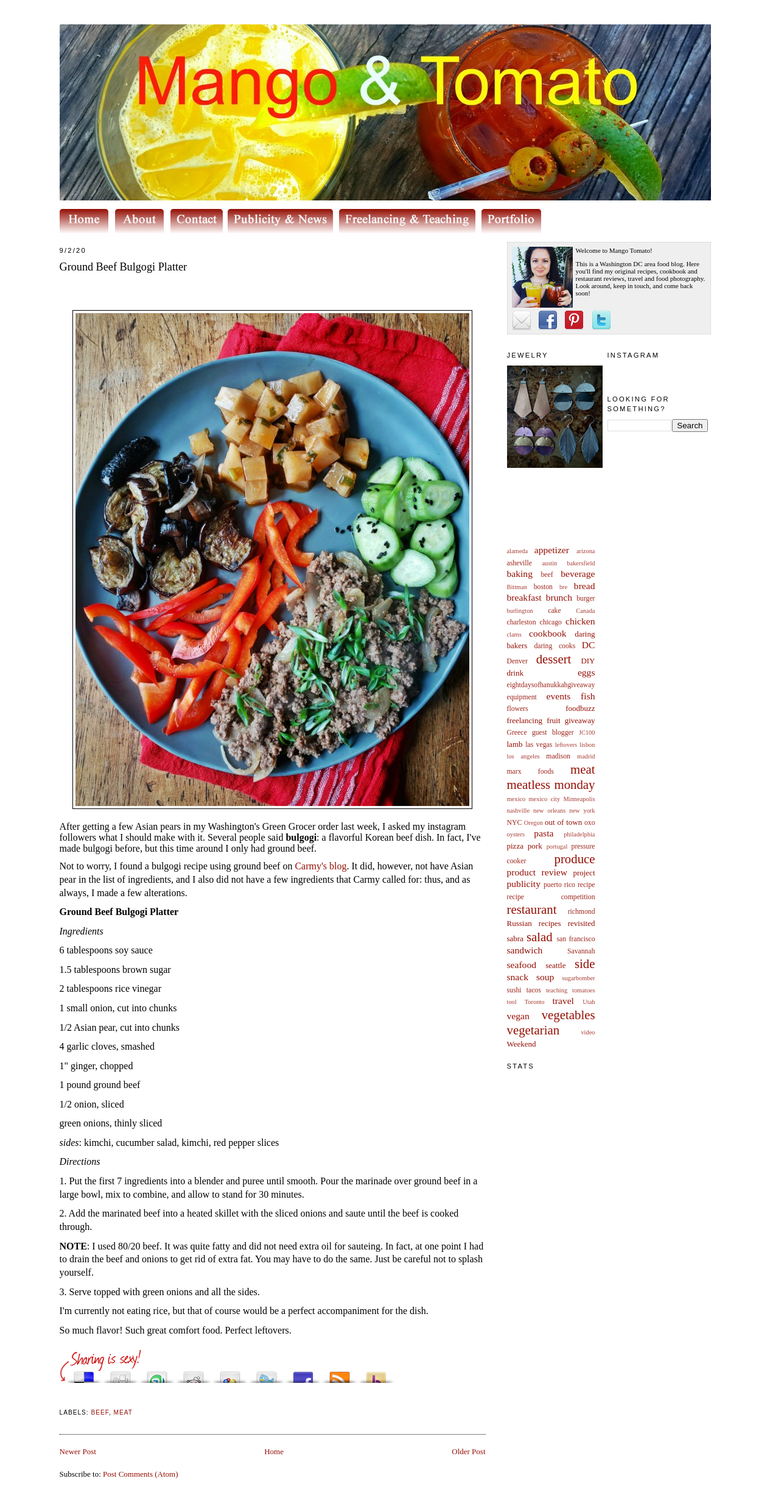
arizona (585, 551)
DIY (588, 660)
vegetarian (533, 1030)
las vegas (538, 745)
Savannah (581, 951)
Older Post (468, 1451)
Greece (517, 733)
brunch (559, 597)
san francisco (576, 939)
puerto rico (559, 885)
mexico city (545, 799)
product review (537, 872)
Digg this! (120, 1374)
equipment (522, 697)
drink (515, 672)
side (585, 963)
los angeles (523, 756)
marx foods (530, 772)
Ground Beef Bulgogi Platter (123, 267)
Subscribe (339, 1374)
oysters (516, 834)
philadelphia (579, 834)
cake (554, 611)
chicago (551, 622)
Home (274, 1451)
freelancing (524, 720)
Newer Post (78, 1451)
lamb (515, 744)
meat (582, 769)
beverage (578, 573)
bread (584, 586)
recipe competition (551, 897)
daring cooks (554, 646)
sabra (515, 938)
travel (563, 1000)
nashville (518, 810)
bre (563, 587)
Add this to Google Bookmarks (230, 1374)
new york (582, 810)
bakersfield (581, 563)
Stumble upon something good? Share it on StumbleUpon (157, 1374)
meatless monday (551, 784)
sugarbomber (578, 978)
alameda (517, 551)
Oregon (533, 822)
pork (535, 845)
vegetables (568, 1015)
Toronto (535, 1001)
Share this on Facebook (303, 1374)
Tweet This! (266, 1374)
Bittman (517, 587)
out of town (563, 822)
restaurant (532, 909)
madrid (586, 756)
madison (558, 756)
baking (520, 573)
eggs (586, 672)
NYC (514, 823)
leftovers (566, 744)
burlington (520, 610)
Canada (585, 610)
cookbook (548, 633)
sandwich (525, 950)
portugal (557, 846)
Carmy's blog (320, 866)
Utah (589, 1001)
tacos (534, 990)
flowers (517, 709)
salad (540, 937)
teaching (556, 990)
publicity (524, 883)
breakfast (524, 597)
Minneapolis (579, 799)
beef (547, 575)
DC (588, 645)
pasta (543, 833)
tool (512, 1001)
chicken (580, 621)
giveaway (580, 720)
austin (549, 563)
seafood (522, 964)
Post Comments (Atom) (140, 1474)
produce (575, 859)
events (559, 696)
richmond (581, 912)
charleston (521, 622)
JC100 (587, 732)
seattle (555, 965)
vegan (518, 1016)
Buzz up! (376, 1374)
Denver (517, 661)
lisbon (587, 744)
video (588, 1032)
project (584, 872)
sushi (514, 990)
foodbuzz (580, 708)
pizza (515, 845)
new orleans (549, 810)
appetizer (551, 550)
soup (545, 977)
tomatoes (583, 990)
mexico (516, 799)
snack (518, 977)
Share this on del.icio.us (84, 1374)
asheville (520, 563)
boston (543, 587)
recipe (586, 885)
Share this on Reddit (193, 1374)
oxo (589, 823)
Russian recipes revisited (551, 923)
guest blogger (553, 733)
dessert (554, 659)
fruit (553, 720)
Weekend (521, 1043)
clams (514, 634)
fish (588, 696)
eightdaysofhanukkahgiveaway (551, 685)
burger (585, 599)
